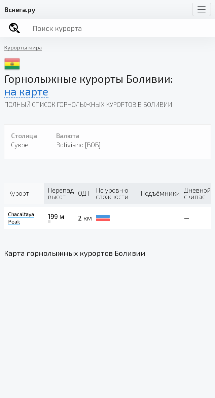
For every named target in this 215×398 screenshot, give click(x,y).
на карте (26, 91)
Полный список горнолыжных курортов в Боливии (88, 104)
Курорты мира (23, 47)
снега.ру (19, 9)
